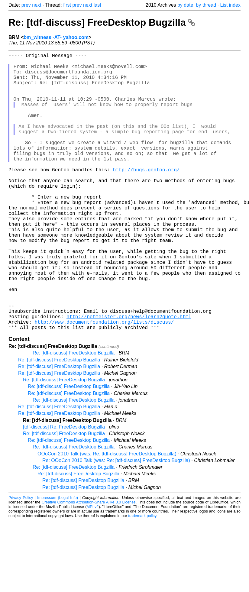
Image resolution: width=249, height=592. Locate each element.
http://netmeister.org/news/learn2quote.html (128, 375)
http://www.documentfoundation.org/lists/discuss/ (104, 382)
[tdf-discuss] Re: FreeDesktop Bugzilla (64, 488)
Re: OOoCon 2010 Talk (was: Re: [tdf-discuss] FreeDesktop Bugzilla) (116, 522)
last (97, 5)
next (36, 5)
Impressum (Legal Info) (57, 559)
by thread (206, 5)
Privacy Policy (20, 559)
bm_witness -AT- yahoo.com (56, 37)
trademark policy (142, 577)
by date (185, 5)
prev (26, 5)
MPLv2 (93, 568)
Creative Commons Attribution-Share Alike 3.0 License (89, 563)
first (67, 5)
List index (230, 5)
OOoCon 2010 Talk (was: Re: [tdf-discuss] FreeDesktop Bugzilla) (106, 515)
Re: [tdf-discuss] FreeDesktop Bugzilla (101, 22)
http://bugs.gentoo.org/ (146, 196)
